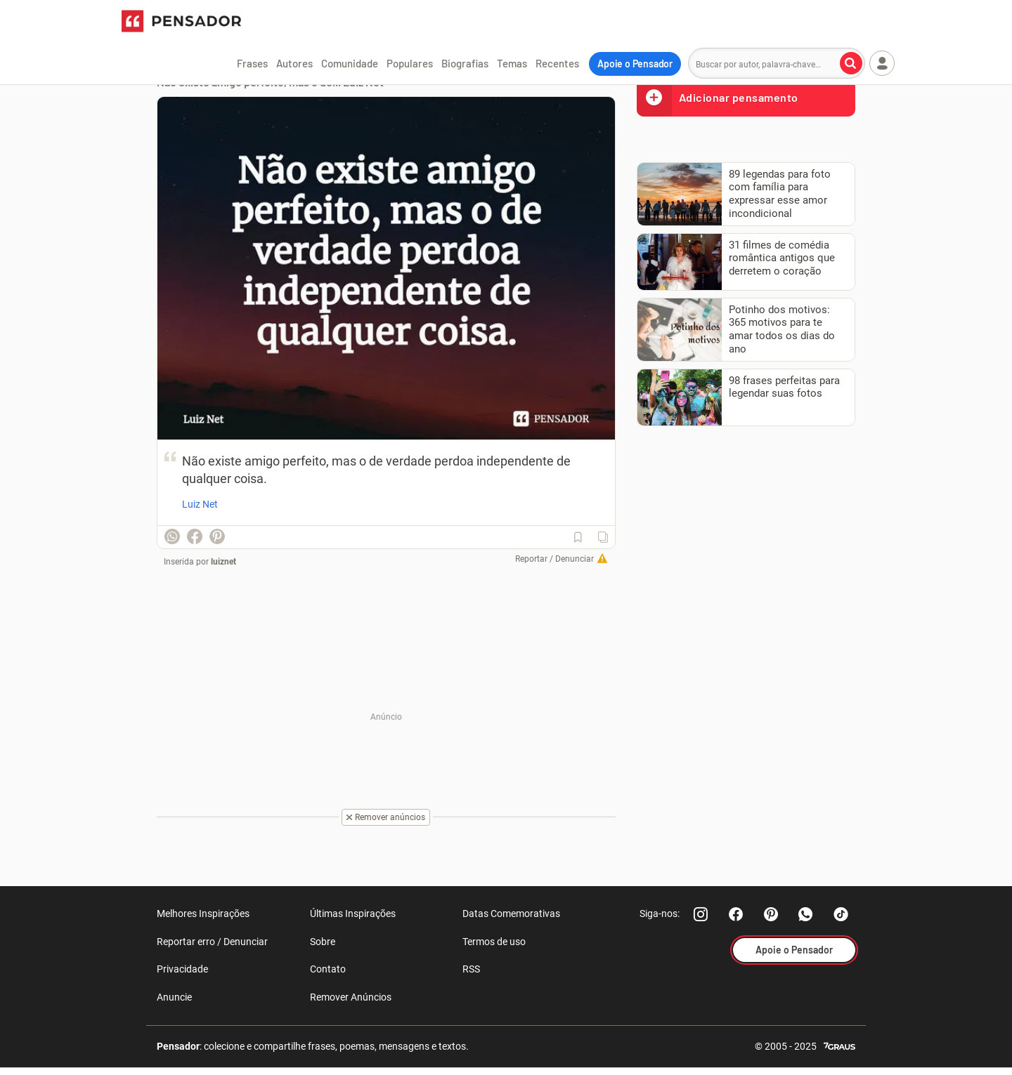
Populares (410, 63)
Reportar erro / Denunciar (212, 941)
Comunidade (349, 63)
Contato (328, 969)
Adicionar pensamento (717, 97)
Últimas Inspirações (353, 913)
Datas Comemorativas (511, 913)
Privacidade (182, 969)
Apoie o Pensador (635, 64)
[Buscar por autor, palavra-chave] (851, 63)
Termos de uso (494, 941)
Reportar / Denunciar (554, 559)
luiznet (223, 562)
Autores (294, 63)
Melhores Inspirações (203, 913)
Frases (252, 63)
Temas (512, 63)
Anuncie (174, 997)
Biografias (464, 63)
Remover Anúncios (350, 997)
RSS (471, 969)
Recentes (557, 63)
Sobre (322, 941)
